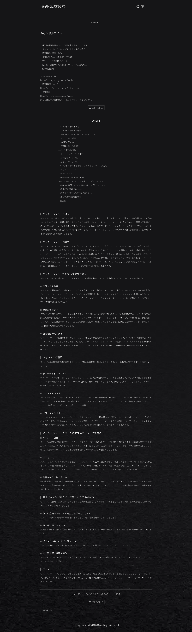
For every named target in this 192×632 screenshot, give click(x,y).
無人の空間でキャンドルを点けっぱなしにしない (82, 185)
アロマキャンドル (69, 157)
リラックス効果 (68, 138)
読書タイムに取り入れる (72, 177)
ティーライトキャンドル (72, 153)
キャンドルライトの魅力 (70, 130)
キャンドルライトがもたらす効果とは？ (77, 134)
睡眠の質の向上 (68, 142)
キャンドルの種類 (67, 150)
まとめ (62, 200)
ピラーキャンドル (69, 161)
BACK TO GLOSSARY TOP (97, 594)
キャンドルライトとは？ (70, 126)
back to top (47, 610)
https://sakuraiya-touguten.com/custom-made (59, 88)
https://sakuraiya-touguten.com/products (57, 80)
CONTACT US (96, 107)
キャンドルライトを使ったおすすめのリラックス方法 (83, 165)
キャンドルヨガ (68, 169)
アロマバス (66, 173)
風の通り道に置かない (71, 189)
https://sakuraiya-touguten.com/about (56, 95)
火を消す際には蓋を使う (72, 196)
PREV (78, 594)
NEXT (117, 594)
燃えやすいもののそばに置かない (76, 193)
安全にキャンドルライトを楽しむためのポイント (81, 181)
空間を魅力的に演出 (70, 146)
